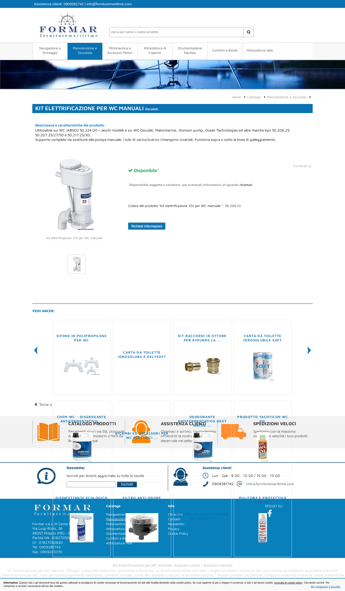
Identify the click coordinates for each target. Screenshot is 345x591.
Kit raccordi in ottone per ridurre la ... (202, 338)
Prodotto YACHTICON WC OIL (262, 419)
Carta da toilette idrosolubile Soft (262, 338)
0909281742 (73, 4)
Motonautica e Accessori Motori (119, 50)
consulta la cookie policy (288, 582)
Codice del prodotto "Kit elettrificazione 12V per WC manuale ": (184, 205)
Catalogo (254, 97)
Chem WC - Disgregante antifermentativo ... (81, 419)
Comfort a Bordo (225, 50)
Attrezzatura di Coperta (155, 50)
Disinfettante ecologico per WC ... (81, 500)
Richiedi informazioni (146, 226)
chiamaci (245, 185)
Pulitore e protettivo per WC (262, 500)
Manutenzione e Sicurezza (85, 50)
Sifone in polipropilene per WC (82, 338)
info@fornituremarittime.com (109, 4)
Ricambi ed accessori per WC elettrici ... (142, 435)
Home (236, 97)
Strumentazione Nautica (190, 50)
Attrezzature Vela (260, 50)
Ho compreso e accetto (325, 586)
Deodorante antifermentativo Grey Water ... (202, 421)
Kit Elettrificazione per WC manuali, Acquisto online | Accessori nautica (173, 565)
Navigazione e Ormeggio (50, 50)
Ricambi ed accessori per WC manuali (202, 516)
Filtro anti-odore (142, 498)
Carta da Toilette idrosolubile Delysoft (142, 354)
